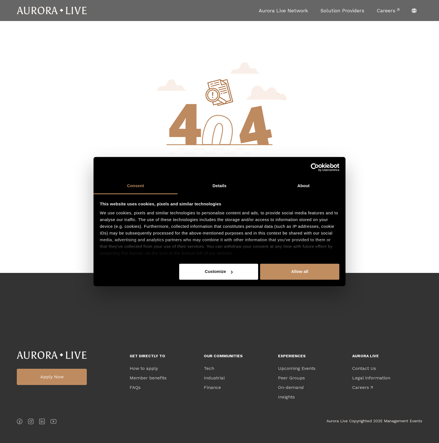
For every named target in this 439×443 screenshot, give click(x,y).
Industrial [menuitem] (214, 378)
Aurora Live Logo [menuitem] (52, 355)
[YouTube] (53, 422)
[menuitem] (283, 10)
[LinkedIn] (42, 422)
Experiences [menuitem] (292, 356)
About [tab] (303, 185)
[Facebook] (19, 422)
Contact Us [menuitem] (364, 368)
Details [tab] (219, 185)
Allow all (299, 271)
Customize (219, 271)
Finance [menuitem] (212, 387)
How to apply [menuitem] (144, 368)
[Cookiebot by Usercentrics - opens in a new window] (314, 167)
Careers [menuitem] (360, 387)
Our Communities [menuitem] (223, 356)
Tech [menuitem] (209, 368)
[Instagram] (31, 422)
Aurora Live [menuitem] (365, 356)
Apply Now (52, 376)
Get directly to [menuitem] (147, 356)
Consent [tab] (135, 185)
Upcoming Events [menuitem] (297, 368)
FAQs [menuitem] (135, 387)
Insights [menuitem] (286, 397)
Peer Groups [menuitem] (291, 378)
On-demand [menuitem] (291, 387)
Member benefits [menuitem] (148, 378)
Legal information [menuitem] (371, 378)
